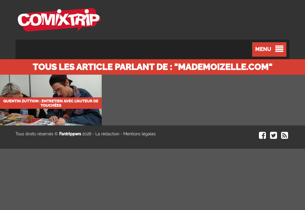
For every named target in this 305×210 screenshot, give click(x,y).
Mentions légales (139, 134)
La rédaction (107, 134)
